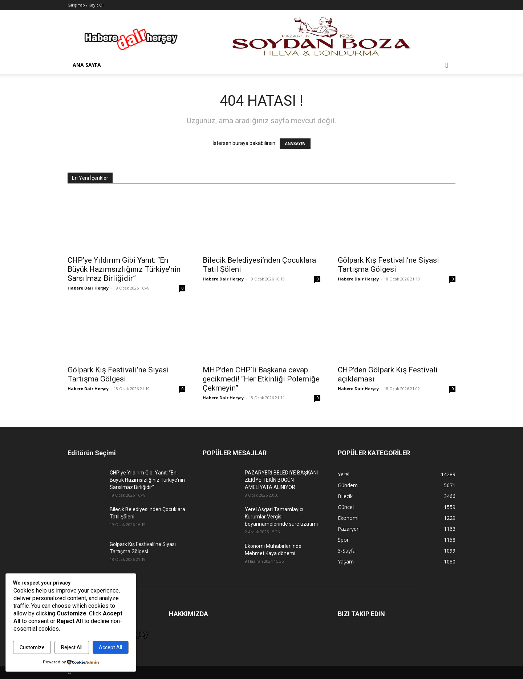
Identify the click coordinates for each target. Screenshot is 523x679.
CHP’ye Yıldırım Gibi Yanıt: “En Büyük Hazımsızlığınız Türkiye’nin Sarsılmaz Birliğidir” (124, 269)
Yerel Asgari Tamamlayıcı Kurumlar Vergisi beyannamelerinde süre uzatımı (281, 516)
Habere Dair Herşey (88, 288)
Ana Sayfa (87, 64)
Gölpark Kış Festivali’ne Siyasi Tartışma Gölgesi (388, 265)
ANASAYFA (295, 143)
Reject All (71, 647)
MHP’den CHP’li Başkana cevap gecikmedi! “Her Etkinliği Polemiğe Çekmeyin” (261, 378)
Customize (32, 647)
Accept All (110, 647)
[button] (446, 65)
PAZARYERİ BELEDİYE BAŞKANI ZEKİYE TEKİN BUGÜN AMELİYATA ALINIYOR (281, 480)
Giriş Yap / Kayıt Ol (86, 5)
